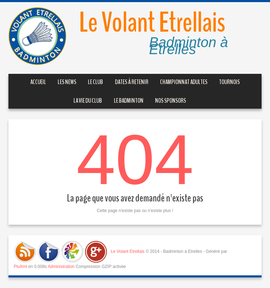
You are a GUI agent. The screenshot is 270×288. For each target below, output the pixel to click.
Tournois (229, 82)
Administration (61, 266)
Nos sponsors (170, 100)
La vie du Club (87, 100)
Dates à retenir (131, 82)
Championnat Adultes (183, 82)
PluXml (20, 266)
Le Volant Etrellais (152, 23)
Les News (67, 82)
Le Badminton (128, 100)
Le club (95, 82)
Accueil (38, 82)
